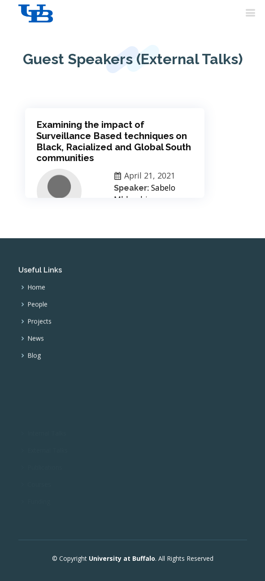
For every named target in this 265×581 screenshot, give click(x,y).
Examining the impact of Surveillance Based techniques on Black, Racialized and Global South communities (113, 141)
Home (36, 291)
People (37, 308)
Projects (39, 325)
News (35, 342)
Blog (34, 359)
